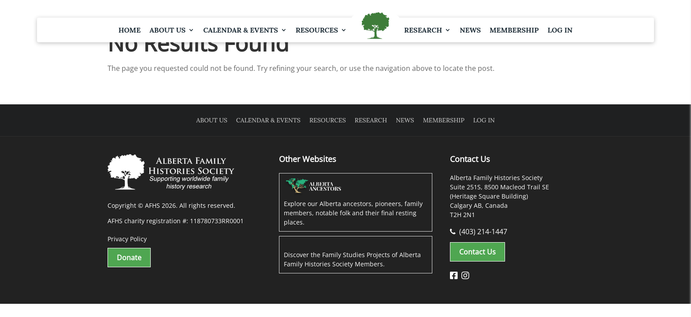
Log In (559, 30)
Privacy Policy (127, 239)
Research (423, 30)
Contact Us (477, 252)
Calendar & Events (240, 30)
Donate (129, 257)
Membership (514, 30)
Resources (317, 30)
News (470, 30)
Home (130, 30)
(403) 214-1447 (478, 231)
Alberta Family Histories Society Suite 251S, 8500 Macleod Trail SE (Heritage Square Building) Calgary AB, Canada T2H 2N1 (499, 196)
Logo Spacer (375, 26)
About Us (167, 30)
